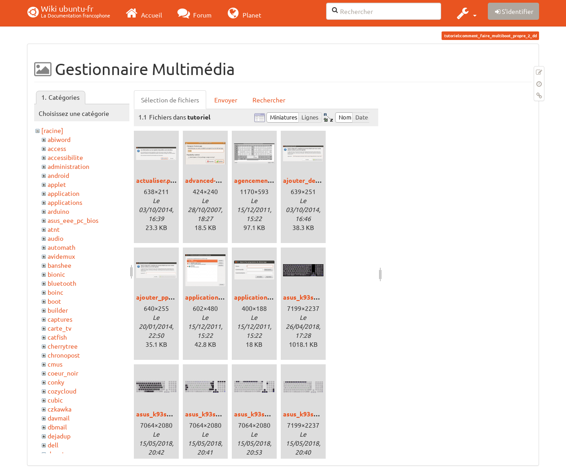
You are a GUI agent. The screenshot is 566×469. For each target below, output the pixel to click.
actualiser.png (156, 180)
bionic (56, 274)
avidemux (61, 256)
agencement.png (258, 180)
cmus (55, 364)
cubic (55, 400)
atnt (54, 229)
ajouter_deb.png (307, 180)
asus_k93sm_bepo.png (316, 297)
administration (68, 166)
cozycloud (62, 391)
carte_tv (59, 328)
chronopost (64, 355)
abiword (59, 139)
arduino (58, 211)
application (64, 193)
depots (57, 454)
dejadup (59, 436)
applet (57, 184)
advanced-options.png (218, 180)
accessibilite (65, 157)
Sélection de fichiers (170, 100)
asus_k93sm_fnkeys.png (269, 414)
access (57, 148)
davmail (59, 418)
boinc (55, 292)
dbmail (57, 427)
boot (54, 301)
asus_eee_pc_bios (73, 220)
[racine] (52, 130)
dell (53, 445)
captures (60, 319)
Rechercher (268, 100)
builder (58, 310)
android (58, 175)
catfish (57, 337)
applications (65, 202)
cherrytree (63, 346)
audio (55, 238)
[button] (465, 13)
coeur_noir (63, 373)
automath (61, 247)
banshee (59, 265)
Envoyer (225, 100)
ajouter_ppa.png (160, 297)
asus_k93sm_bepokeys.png (176, 414)
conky (56, 382)
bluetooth (62, 283)
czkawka (59, 409)
